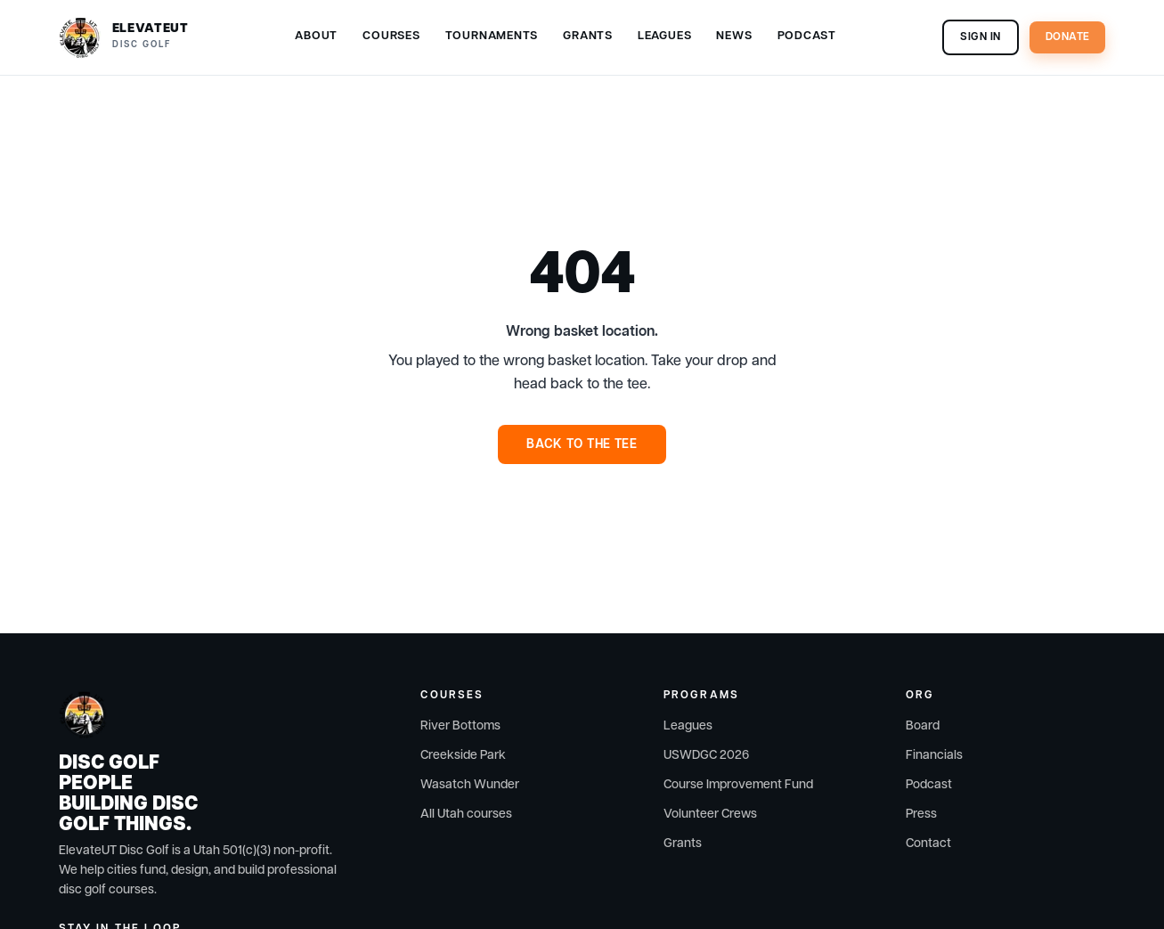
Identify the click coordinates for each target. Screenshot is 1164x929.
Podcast (806, 36)
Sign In (980, 37)
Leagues (664, 36)
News (734, 36)
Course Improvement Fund (738, 784)
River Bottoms (460, 726)
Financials (934, 755)
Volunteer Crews (710, 814)
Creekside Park (463, 755)
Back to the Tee (582, 444)
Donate (1068, 37)
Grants (588, 36)
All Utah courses (466, 814)
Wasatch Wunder (469, 784)
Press (921, 814)
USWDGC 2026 (706, 755)
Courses (390, 36)
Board (923, 726)
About (316, 36)
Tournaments (492, 36)
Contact (928, 843)
